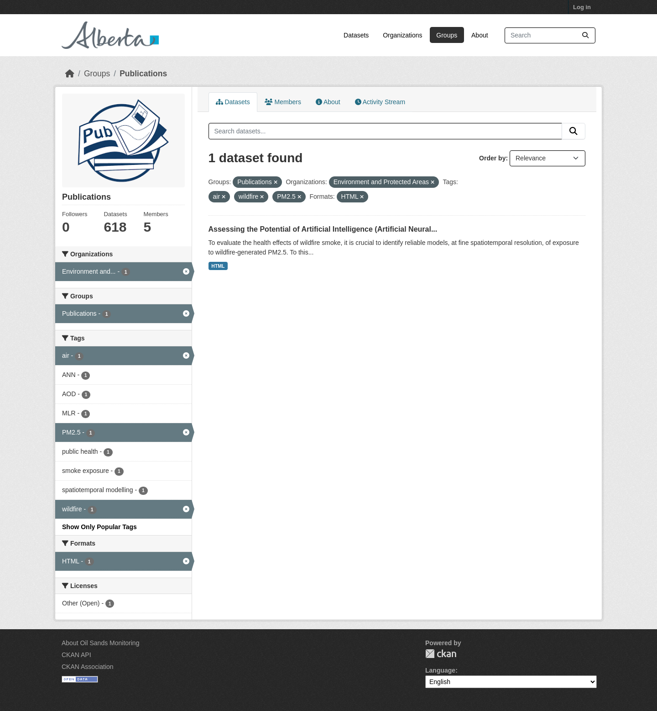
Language (440, 670)
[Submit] (585, 35)
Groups (446, 35)
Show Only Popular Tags (99, 527)
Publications (143, 73)
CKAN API (76, 654)
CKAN (440, 653)
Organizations (402, 35)
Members (283, 102)
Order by (492, 158)
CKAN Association (88, 666)
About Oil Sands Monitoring (100, 643)
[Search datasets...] (550, 35)
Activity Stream (380, 102)
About (479, 35)
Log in (582, 7)
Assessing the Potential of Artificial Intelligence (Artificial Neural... (323, 229)
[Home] (69, 73)
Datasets (356, 35)
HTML (217, 266)
